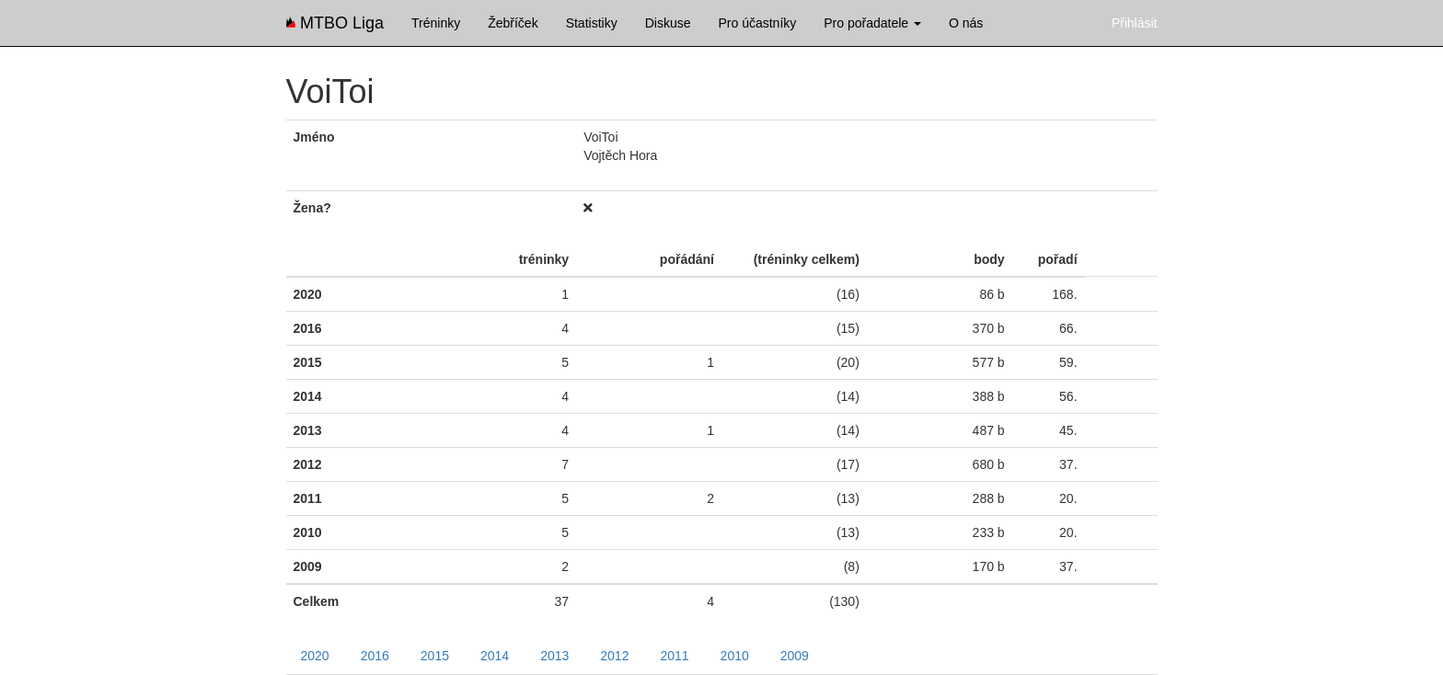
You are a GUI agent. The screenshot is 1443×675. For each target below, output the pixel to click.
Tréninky (435, 23)
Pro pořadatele (872, 23)
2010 (735, 655)
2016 (375, 655)
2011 (674, 655)
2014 (494, 655)
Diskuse (668, 23)
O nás (966, 23)
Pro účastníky (757, 23)
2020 (315, 655)
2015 (435, 655)
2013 (554, 655)
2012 (614, 655)
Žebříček (512, 23)
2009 (794, 655)
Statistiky (592, 23)
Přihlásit (1135, 23)
